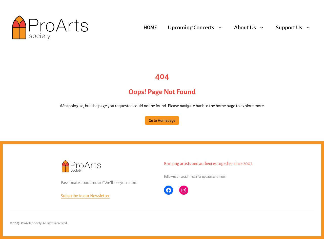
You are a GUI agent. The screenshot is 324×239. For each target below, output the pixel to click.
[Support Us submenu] (308, 28)
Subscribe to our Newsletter (85, 196)
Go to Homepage (162, 120)
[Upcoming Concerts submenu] (220, 28)
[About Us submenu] (262, 28)
